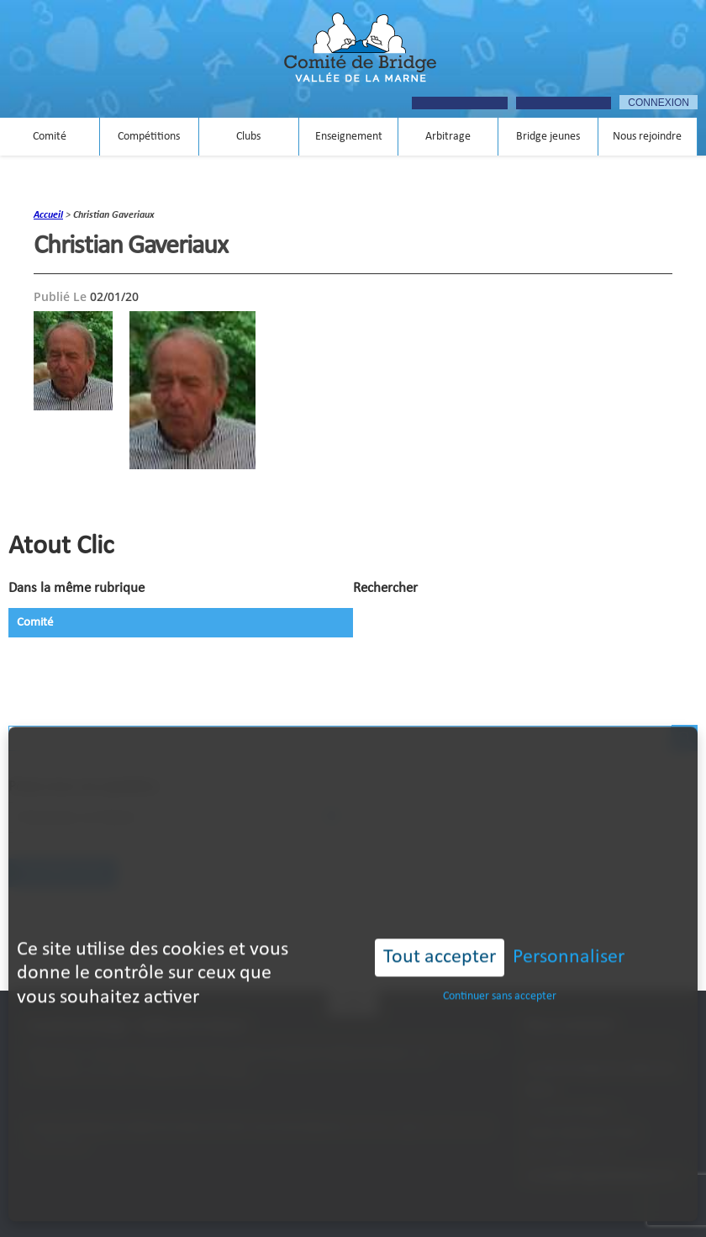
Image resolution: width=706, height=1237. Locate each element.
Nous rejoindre (647, 136)
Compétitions (149, 136)
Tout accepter (439, 928)
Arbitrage (448, 136)
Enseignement (348, 136)
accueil (48, 215)
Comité (49, 136)
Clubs (248, 136)
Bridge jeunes (548, 136)
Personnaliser (568, 928)
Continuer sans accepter (499, 966)
